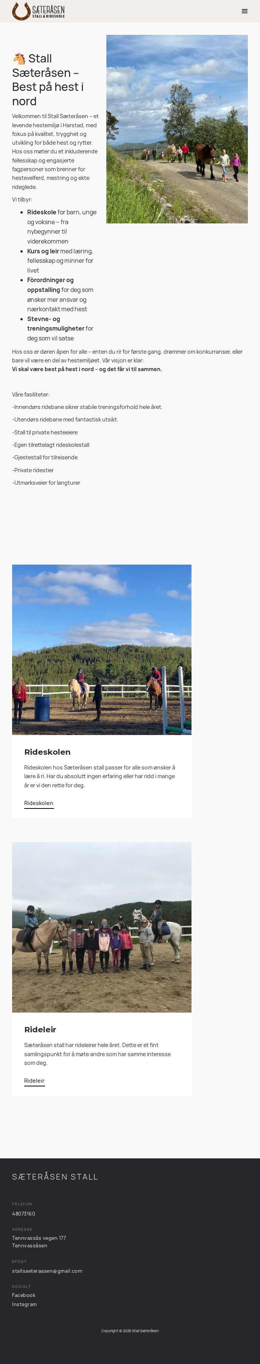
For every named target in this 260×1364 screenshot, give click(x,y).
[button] (245, 11)
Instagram (24, 1304)
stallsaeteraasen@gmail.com (47, 1270)
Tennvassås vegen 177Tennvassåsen (39, 1241)
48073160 (23, 1213)
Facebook (23, 1295)
